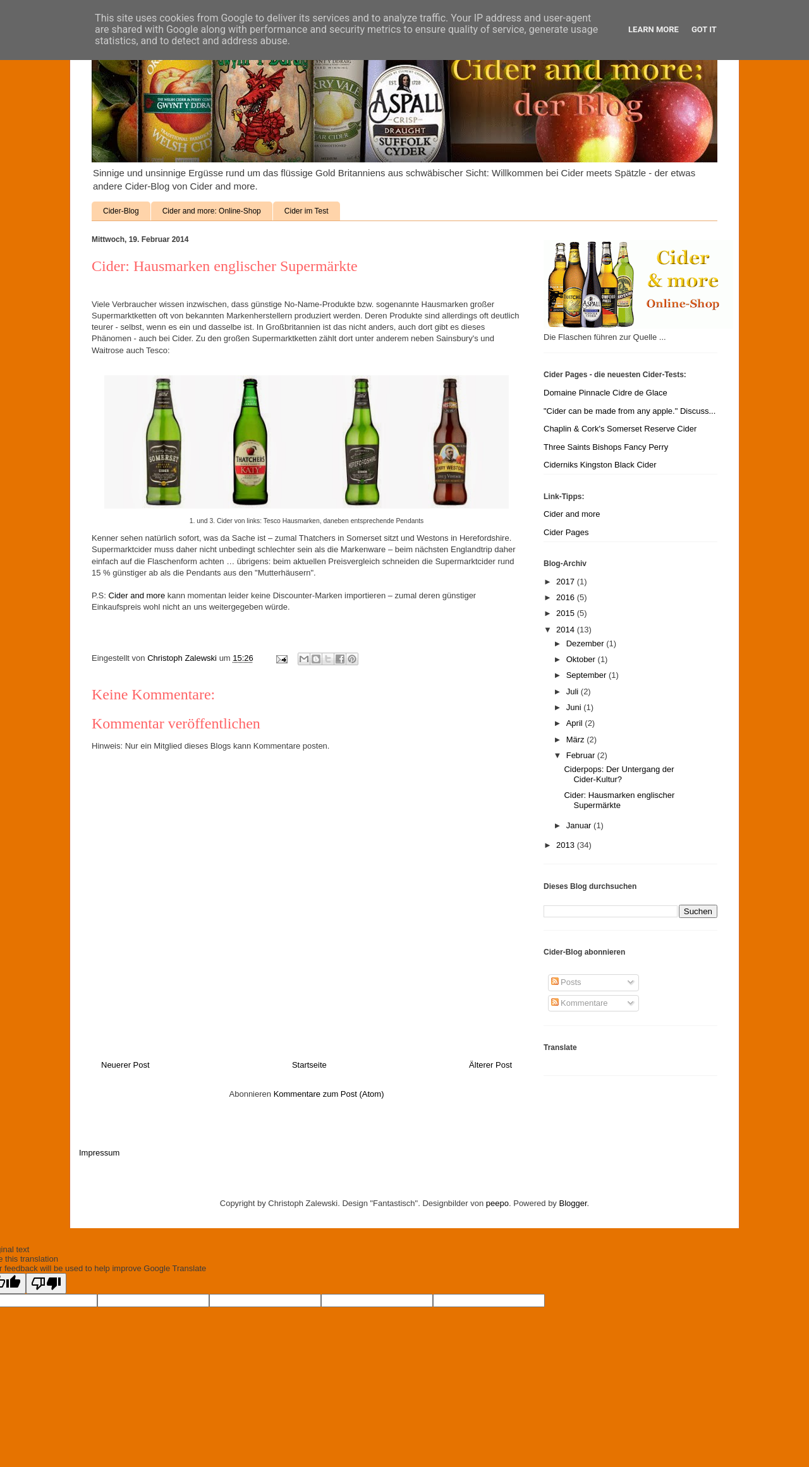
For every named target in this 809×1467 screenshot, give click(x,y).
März (576, 739)
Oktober (582, 659)
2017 (566, 581)
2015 (566, 613)
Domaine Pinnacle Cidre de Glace (605, 392)
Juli (573, 691)
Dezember (586, 643)
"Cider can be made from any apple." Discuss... (629, 411)
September (587, 675)
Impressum (99, 1152)
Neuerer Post (125, 1065)
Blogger (573, 1203)
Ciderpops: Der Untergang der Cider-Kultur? (619, 774)
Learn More (653, 29)
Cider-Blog (121, 211)
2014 (566, 629)
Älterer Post (490, 1065)
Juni (574, 707)
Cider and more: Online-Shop (211, 211)
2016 (566, 597)
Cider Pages (566, 532)
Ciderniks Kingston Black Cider (600, 464)
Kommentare (579, 1003)
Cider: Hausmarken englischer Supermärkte (619, 800)
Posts (566, 982)
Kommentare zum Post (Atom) (329, 1094)
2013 (566, 845)
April (575, 723)
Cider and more (137, 595)
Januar (579, 825)
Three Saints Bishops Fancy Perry (606, 447)
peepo (497, 1203)
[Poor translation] (46, 1283)
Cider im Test (306, 211)
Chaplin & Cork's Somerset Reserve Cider (620, 428)
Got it (704, 29)
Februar (581, 755)
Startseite (309, 1065)
